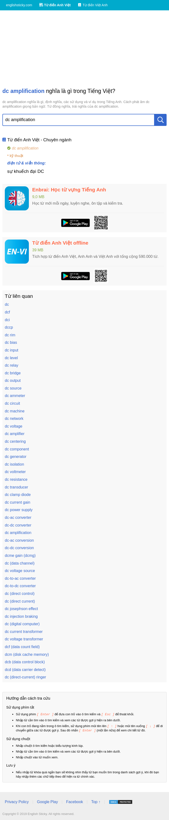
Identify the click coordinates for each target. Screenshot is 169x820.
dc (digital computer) (22, 624)
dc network (14, 419)
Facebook (74, 801)
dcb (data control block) (25, 662)
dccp (9, 327)
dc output (13, 380)
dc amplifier (15, 434)
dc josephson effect (21, 609)
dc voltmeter (15, 472)
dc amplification (18, 533)
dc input (11, 350)
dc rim (10, 335)
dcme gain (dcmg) (20, 555)
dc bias (11, 342)
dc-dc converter (18, 525)
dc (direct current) (20, 601)
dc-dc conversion (19, 548)
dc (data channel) (20, 563)
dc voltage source (20, 571)
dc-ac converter (18, 517)
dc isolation (14, 464)
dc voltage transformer (24, 639)
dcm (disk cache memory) (27, 654)
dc (7, 304)
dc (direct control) (20, 594)
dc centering (15, 441)
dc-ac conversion (19, 540)
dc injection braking (21, 616)
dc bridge (13, 373)
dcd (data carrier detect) (25, 670)
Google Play (47, 801)
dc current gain (17, 502)
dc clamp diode (18, 495)
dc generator (15, 457)
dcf (7, 312)
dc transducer (16, 487)
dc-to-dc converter (20, 586)
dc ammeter (15, 396)
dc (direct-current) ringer (25, 677)
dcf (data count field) (22, 647)
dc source (13, 388)
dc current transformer (24, 632)
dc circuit (12, 403)
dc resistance (16, 479)
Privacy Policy (17, 801)
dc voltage (13, 426)
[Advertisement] (84, 49)
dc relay (11, 365)
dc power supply (19, 510)
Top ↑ (95, 801)
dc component (17, 449)
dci (7, 320)
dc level (11, 358)
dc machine (15, 411)
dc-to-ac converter (20, 578)
